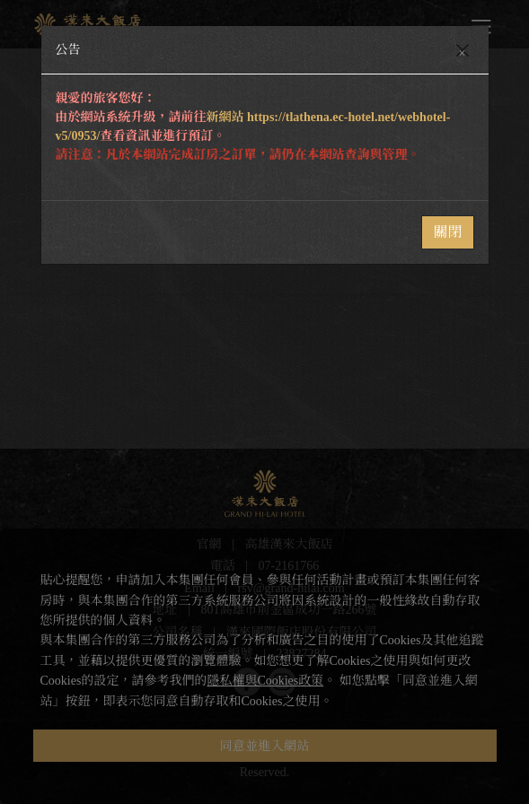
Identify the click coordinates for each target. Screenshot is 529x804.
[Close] (462, 50)
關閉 (447, 232)
